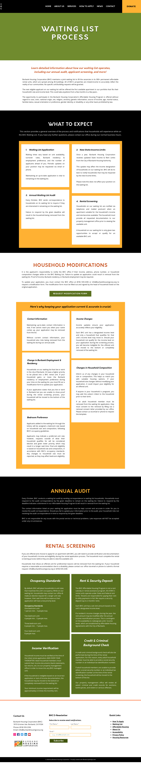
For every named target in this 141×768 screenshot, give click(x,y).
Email (52, 731)
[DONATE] (131, 6)
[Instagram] (14, 734)
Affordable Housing (120, 727)
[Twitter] (22, 734)
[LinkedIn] (25, 734)
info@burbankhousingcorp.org (104, 282)
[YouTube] (29, 734)
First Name (53, 724)
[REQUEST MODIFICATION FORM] (70, 294)
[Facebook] (18, 734)
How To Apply (118, 721)
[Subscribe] (59, 741)
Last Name (74, 724)
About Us (116, 729)
